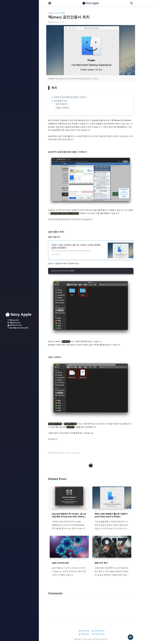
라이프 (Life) (60, 13)
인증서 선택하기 (62, 107)
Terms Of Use (99, 634)
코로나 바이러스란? (60, 563)
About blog (85, 631)
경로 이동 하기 (62, 104)
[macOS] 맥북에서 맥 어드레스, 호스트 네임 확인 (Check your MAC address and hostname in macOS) (69, 516)
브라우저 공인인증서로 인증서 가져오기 (70, 97)
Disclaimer (85, 634)
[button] (130, 637)
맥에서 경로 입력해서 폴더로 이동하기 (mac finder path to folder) (111, 515)
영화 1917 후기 (101, 563)
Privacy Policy (99, 631)
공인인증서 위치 (60, 101)
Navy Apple (18, 314)
